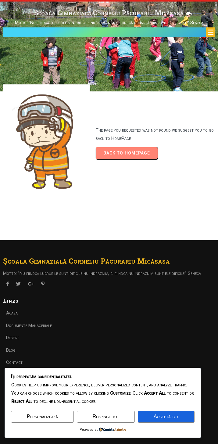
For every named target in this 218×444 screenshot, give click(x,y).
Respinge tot (106, 416)
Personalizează (42, 416)
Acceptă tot (166, 416)
